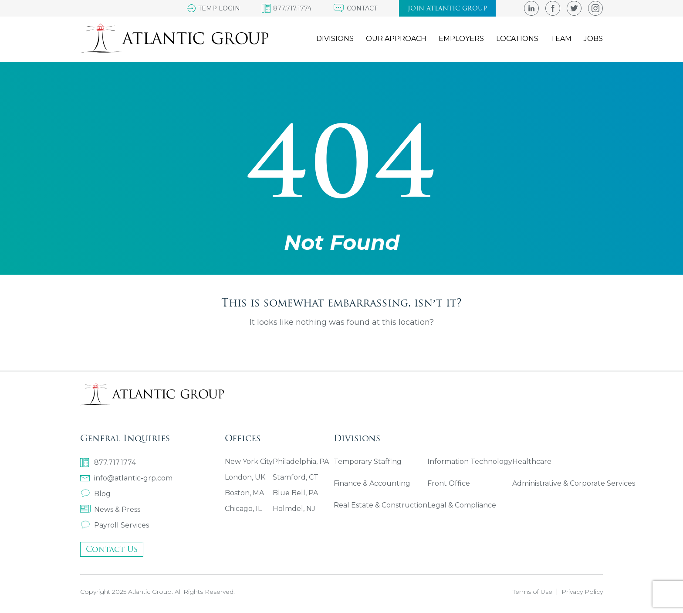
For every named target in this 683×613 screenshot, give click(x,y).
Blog (95, 494)
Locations (517, 38)
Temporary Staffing (368, 461)
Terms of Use (532, 592)
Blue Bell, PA (295, 493)
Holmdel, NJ (294, 508)
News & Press (110, 509)
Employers (461, 38)
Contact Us (112, 549)
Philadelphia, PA (301, 461)
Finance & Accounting (372, 483)
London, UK (245, 477)
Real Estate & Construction (380, 505)
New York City (249, 461)
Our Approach (396, 38)
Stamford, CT (295, 477)
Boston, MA (244, 493)
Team (561, 38)
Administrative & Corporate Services (573, 483)
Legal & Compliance (461, 505)
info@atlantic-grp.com (126, 478)
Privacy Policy (582, 592)
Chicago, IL (243, 508)
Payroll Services (114, 525)
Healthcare (531, 461)
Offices (242, 438)
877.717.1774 (108, 462)
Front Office (448, 483)
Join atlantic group (447, 8)
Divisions (335, 38)
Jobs (593, 38)
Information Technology (469, 461)
